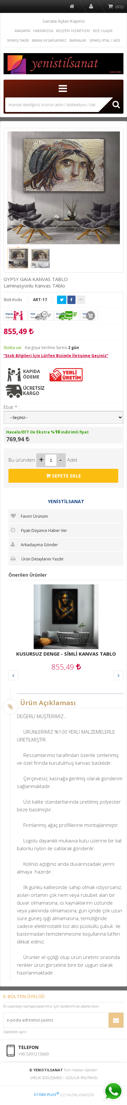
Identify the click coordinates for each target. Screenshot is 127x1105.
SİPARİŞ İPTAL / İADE (105, 40)
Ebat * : (12, 407)
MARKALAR (77, 40)
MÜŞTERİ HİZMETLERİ (73, 30)
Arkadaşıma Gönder (34, 544)
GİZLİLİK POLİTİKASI (82, 1077)
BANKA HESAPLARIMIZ (49, 40)
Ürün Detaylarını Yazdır (37, 559)
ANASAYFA (22, 30)
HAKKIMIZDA (43, 30)
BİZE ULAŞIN (102, 30)
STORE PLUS (46, 1094)
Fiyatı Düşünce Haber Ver (39, 530)
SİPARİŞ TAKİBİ (18, 40)
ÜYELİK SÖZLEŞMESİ (46, 1077)
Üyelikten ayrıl (14, 1031)
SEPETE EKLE (63, 475)
